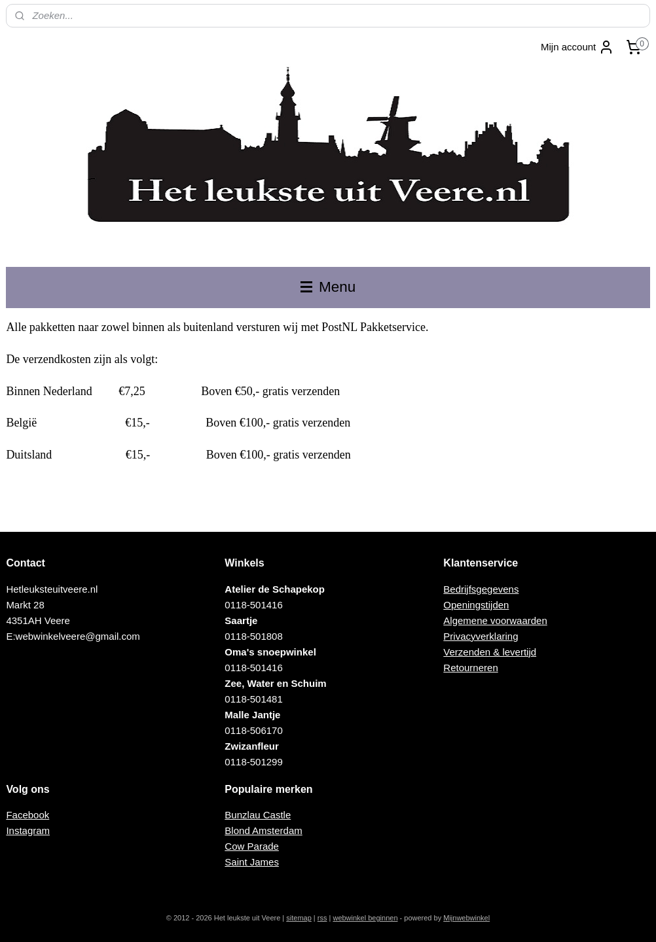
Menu (328, 287)
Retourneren (470, 667)
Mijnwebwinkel (466, 918)
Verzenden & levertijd (489, 651)
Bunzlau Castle (258, 814)
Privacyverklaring (480, 636)
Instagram (28, 830)
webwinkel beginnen (365, 918)
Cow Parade (252, 846)
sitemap (299, 918)
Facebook (27, 814)
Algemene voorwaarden (495, 620)
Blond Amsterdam (263, 830)
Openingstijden (476, 604)
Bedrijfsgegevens (481, 589)
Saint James (252, 861)
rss (322, 918)
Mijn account (577, 47)
